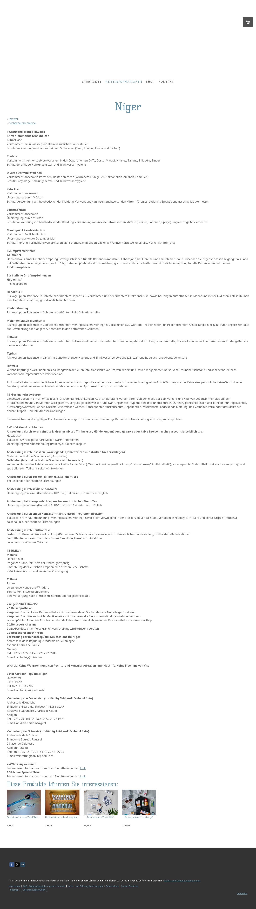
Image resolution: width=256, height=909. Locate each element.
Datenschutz (112, 886)
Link (83, 768)
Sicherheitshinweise (22, 123)
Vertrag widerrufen (34, 889)
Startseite (92, 81)
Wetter (13, 119)
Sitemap (14, 889)
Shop (150, 81)
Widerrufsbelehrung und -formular (47, 886)
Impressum (15, 886)
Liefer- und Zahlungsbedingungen (182, 880)
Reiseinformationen (123, 81)
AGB (25, 886)
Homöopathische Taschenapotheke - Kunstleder (68, 817)
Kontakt (166, 81)
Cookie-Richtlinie (129, 886)
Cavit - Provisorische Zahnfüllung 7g (24, 817)
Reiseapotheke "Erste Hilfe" (100, 817)
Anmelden (242, 893)
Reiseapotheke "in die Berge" (139, 817)
